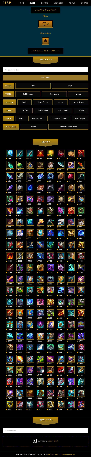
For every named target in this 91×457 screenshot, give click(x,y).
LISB (7, 2)
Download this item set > (45, 51)
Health (24, 102)
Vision (78, 94)
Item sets (58, 3)
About (72, 3)
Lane (33, 86)
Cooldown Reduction (59, 119)
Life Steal (24, 110)
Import (44, 3)
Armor (60, 102)
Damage (81, 110)
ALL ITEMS (45, 78)
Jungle (70, 86)
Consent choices (68, 454)
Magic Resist (79, 102)
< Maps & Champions (45, 10)
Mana (21, 119)
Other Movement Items (68, 127)
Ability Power (37, 119)
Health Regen (43, 102)
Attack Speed (63, 110)
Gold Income (28, 94)
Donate (84, 3)
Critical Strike (43, 110)
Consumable (54, 94)
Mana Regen (80, 119)
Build (32, 3)
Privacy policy (53, 454)
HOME (21, 3)
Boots (33, 127)
